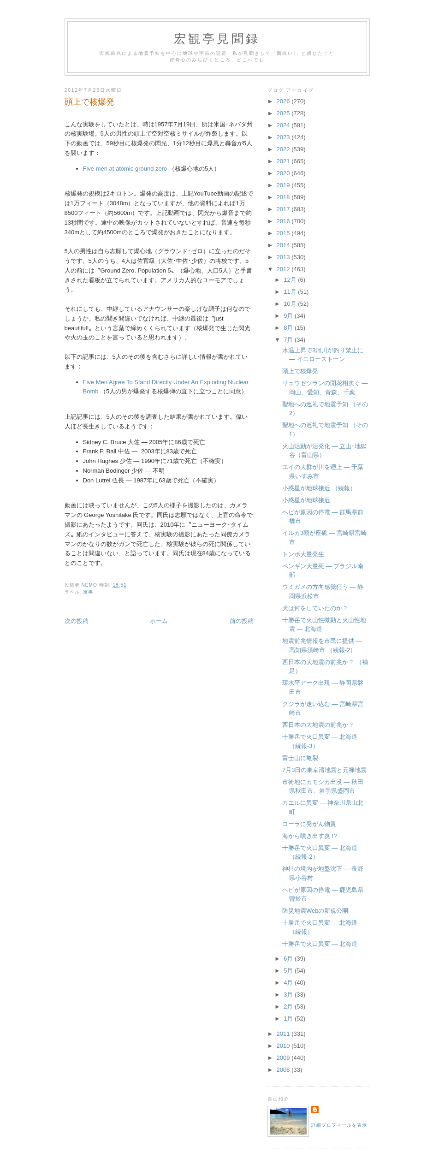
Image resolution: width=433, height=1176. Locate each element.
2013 (284, 257)
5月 (289, 970)
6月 (289, 958)
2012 (284, 269)
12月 (291, 279)
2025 (284, 113)
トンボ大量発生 (303, 554)
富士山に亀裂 (300, 757)
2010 (284, 1045)
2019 (284, 185)
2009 (284, 1057)
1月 (289, 1018)
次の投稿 (77, 621)
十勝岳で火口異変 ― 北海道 (319, 943)
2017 (284, 209)
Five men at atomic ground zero (125, 168)
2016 (284, 221)
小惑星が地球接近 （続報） (319, 488)
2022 (284, 149)
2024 (284, 125)
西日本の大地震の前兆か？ (318, 724)
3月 (289, 994)
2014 (284, 245)
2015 (284, 233)
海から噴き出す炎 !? (309, 835)
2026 (284, 101)
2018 (284, 197)
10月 (291, 303)
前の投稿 (242, 621)
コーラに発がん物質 (309, 823)
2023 (284, 137)
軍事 (88, 591)
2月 (289, 1006)
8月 (289, 327)
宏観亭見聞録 (217, 39)
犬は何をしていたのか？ (315, 608)
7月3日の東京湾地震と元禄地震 (324, 769)
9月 (289, 315)
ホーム (159, 621)
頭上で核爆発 (300, 371)
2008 (284, 1069)
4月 (289, 982)
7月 (289, 339)
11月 (291, 291)
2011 (284, 1033)
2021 (284, 161)
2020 (284, 173)
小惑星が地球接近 (306, 500)
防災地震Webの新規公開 (315, 910)
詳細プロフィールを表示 (339, 1125)
